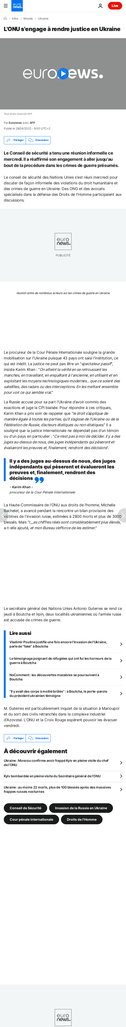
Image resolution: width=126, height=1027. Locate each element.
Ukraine (43, 18)
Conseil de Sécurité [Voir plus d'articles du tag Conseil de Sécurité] (25, 808)
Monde (28, 18)
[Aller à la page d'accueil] (17, 5)
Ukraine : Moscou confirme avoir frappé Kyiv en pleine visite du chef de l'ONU (56, 762)
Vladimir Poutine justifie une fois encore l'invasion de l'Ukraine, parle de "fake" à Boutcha (58, 644)
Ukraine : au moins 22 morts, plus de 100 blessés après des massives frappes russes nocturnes (57, 789)
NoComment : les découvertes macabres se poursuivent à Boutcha (54, 677)
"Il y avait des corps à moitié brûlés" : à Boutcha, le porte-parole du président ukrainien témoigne (58, 693)
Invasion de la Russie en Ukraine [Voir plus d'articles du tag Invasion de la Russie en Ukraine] (81, 808)
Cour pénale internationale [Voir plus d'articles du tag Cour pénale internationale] (31, 819)
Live (115, 6)
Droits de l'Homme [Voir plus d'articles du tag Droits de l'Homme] (82, 819)
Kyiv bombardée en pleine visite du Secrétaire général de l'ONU (52, 776)
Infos (15, 18)
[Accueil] (5, 18)
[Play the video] (63, 73)
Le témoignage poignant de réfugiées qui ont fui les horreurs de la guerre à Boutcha (60, 660)
